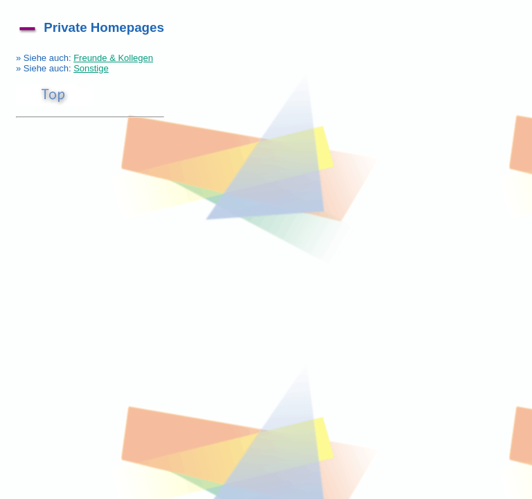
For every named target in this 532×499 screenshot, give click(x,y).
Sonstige (91, 68)
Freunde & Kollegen (113, 58)
